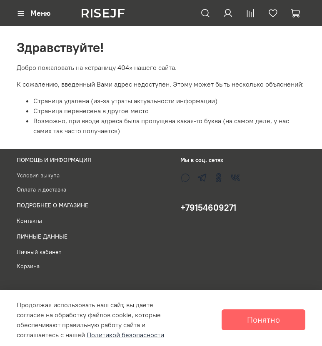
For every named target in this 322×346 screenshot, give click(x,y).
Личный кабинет (39, 252)
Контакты (29, 220)
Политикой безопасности (125, 335)
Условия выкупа (38, 175)
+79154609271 (208, 207)
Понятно (263, 319)
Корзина (28, 266)
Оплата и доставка (41, 189)
